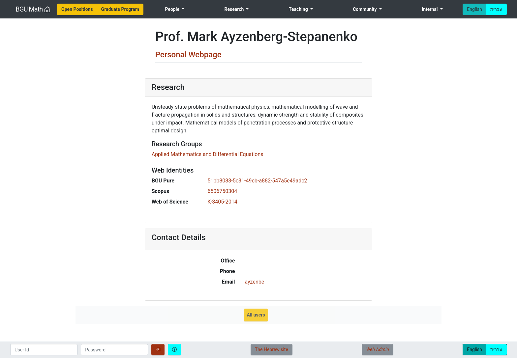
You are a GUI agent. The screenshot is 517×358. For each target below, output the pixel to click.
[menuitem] (77, 9)
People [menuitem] (172, 9)
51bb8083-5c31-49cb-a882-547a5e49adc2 (257, 181)
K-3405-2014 (222, 202)
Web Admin (377, 349)
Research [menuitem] (234, 9)
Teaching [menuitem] (299, 9)
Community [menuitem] (365, 9)
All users (256, 314)
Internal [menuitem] (430, 9)
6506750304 (222, 191)
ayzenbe (254, 282)
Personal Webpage (188, 54)
